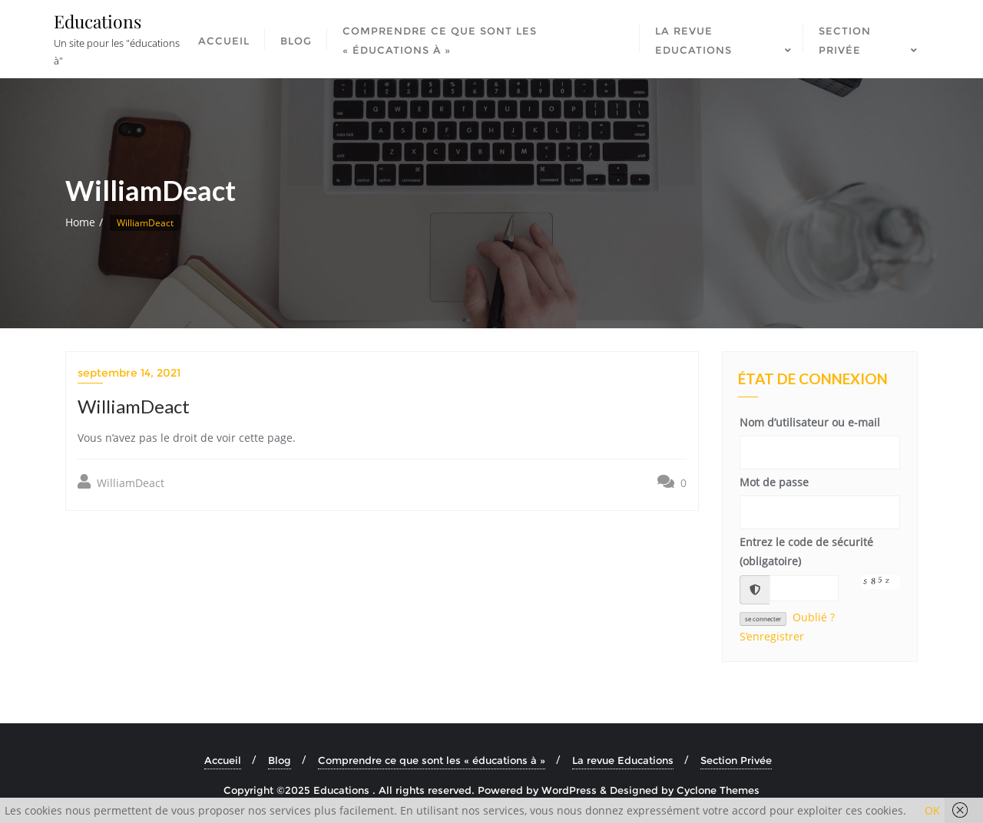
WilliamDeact (121, 482)
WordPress (569, 790)
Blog (279, 760)
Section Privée (736, 760)
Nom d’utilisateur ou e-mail (810, 422)
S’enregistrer (772, 636)
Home (80, 222)
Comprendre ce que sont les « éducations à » (431, 760)
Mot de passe (774, 482)
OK (932, 810)
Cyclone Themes (718, 790)
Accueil (222, 760)
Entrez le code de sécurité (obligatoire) (806, 551)
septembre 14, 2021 (129, 373)
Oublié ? (814, 617)
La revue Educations (623, 760)
